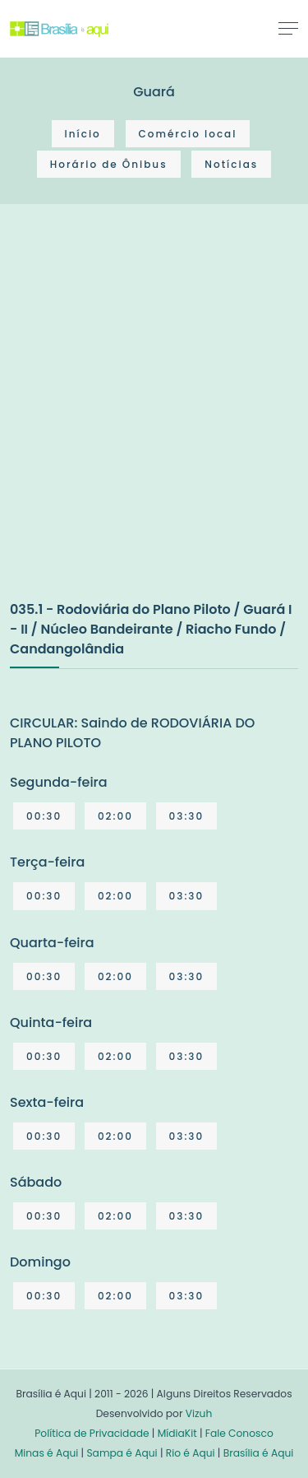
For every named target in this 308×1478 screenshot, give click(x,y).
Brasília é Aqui (258, 1453)
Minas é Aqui (47, 1453)
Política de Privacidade (91, 1433)
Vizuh (199, 1413)
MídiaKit (177, 1433)
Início (83, 134)
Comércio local (188, 134)
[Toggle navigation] (288, 28)
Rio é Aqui (190, 1453)
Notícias (231, 164)
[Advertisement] (154, 419)
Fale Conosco (239, 1433)
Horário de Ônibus (109, 164)
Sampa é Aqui (121, 1453)
